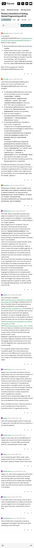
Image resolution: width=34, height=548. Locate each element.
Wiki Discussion (6, 20)
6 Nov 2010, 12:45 (20, 435)
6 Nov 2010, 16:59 (16, 497)
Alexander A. (6, 185)
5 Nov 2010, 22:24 (18, 79)
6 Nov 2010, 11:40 (16, 418)
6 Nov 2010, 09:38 (16, 295)
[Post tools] (31, 73)
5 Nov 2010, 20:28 (18, 33)
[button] (2, 545)
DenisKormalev (7, 211)
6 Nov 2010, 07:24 (19, 185)
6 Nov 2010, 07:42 (20, 211)
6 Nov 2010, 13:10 (16, 454)
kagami (5, 295)
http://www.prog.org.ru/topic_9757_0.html (18, 326)
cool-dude (5, 79)
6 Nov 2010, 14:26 (20, 471)
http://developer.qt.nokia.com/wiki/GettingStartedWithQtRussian (17, 39)
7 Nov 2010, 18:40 (20, 518)
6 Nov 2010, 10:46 (20, 369)
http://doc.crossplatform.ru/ (13, 308)
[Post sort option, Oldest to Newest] (3, 25)
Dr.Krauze (5, 33)
